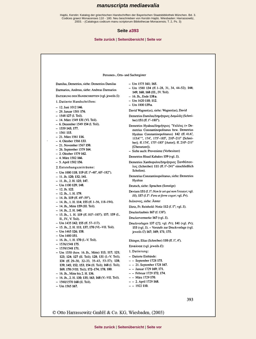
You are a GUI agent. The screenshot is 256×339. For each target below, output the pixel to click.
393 (134, 30)
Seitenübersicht (131, 39)
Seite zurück (104, 39)
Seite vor (154, 39)
